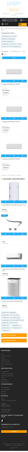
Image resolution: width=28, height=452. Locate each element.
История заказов (5, 389)
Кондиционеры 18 (6, 327)
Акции (2, 377)
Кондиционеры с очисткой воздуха (10, 315)
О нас (2, 353)
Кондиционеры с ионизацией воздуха (11, 317)
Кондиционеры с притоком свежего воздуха (13, 320)
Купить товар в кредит (6, 364)
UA (26, 20)
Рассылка (3, 393)
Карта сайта (4, 379)
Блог (2, 366)
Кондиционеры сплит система (9, 36)
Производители (19, 13)
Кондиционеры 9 (6, 330)
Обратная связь (5, 381)
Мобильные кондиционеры (8, 38)
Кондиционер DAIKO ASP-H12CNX (11, 121)
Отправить (14, 431)
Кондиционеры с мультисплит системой (12, 44)
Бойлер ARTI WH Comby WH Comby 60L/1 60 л (14, 205)
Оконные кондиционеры (8, 41)
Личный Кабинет (5, 387)
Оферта (3, 357)
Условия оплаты (5, 360)
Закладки (3, 391)
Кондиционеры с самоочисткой (9, 322)
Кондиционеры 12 (16, 325)
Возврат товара (5, 362)
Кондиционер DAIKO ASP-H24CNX (11, 84)
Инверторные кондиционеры (9, 312)
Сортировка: (5, 51)
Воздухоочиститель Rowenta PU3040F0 (12, 301)
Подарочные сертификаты (7, 373)
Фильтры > (14, 57)
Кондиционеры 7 (6, 325)
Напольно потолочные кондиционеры (11, 46)
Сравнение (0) (6, 13)
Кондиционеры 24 (17, 327)
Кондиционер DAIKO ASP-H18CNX (11, 159)
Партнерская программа (7, 375)
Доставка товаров (6, 355)
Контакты (14, 15)
